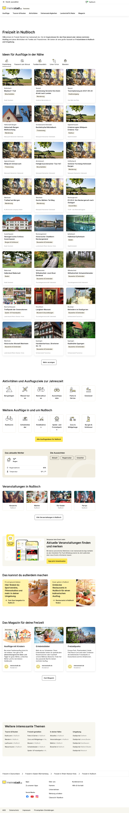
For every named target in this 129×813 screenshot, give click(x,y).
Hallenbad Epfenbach (76, 237)
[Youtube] (32, 796)
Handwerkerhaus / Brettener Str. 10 (47, 345)
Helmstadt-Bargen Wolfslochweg (11, 128)
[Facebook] (27, 796)
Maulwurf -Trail (10, 91)
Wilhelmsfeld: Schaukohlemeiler (80, 273)
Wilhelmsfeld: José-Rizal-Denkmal (46, 274)
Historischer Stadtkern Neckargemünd (45, 238)
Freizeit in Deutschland (11, 774)
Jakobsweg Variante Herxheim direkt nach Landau (48, 92)
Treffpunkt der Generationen (15, 310)
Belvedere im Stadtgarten (78, 310)
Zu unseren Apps (32, 785)
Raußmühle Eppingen (76, 344)
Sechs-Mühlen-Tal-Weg (45, 200)
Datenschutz (14, 810)
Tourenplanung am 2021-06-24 (80, 91)
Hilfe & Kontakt (78, 785)
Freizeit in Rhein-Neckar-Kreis (63, 774)
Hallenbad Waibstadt (12, 273)
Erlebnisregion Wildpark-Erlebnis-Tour (77, 128)
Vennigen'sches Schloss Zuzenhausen (14, 238)
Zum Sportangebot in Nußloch (15, 601)
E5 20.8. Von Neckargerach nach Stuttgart (81, 201)
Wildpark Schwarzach (12, 164)
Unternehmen (54, 790)
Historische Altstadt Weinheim (16, 344)
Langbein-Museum (43, 310)
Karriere (52, 785)
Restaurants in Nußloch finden (63, 601)
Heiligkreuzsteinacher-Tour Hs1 (48, 164)
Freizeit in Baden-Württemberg (34, 774)
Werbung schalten (55, 794)
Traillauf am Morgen (12, 200)
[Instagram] (37, 796)
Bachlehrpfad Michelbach (46, 127)
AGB (4, 810)
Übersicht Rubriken (56, 798)
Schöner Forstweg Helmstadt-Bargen (80, 165)
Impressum (26, 810)
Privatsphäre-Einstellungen (44, 810)
